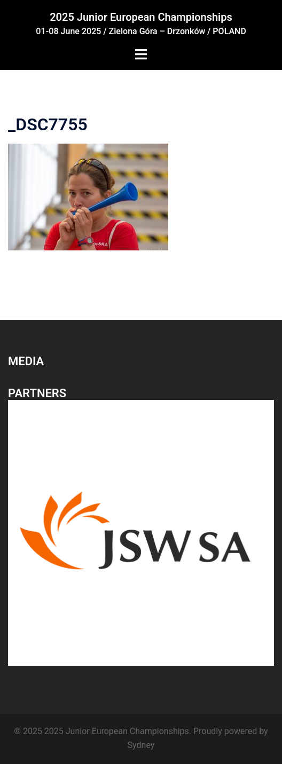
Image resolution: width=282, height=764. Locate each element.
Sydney (141, 745)
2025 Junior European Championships (141, 17)
